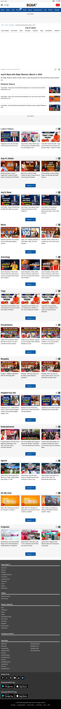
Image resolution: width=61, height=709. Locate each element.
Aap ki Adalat (5, 30)
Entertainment (38, 10)
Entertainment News (6, 616)
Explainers (3, 623)
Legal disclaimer (21, 705)
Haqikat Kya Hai (8, 393)
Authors (3, 585)
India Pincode (4, 598)
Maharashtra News (35, 643)
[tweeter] (6, 677)
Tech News (4, 621)
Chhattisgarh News (6, 661)
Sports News (4, 619)
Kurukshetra (6, 325)
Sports (30, 10)
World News (4, 610)
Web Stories (4, 588)
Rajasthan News (34, 646)
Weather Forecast (5, 596)
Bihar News (4, 643)
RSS (49, 705)
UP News (3, 659)
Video (6, 25)
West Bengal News (35, 650)
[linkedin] (18, 677)
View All (30, 186)
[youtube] (14, 677)
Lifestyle (56, 10)
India (13, 10)
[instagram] (10, 677)
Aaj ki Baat (14, 30)
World (25, 10)
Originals (35, 30)
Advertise (3, 572)
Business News (5, 625)
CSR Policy (39, 705)
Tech (45, 10)
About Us (3, 570)
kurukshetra (48, 30)
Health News (4, 628)
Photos (50, 10)
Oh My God (6, 493)
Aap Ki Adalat (7, 158)
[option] (10, 139)
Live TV (3, 583)
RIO (45, 705)
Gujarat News (4, 664)
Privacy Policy (30, 705)
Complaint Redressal (6, 574)
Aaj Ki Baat (11, 25)
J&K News (3, 666)
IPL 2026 (18, 10)
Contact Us (4, 568)
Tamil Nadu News (5, 657)
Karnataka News (5, 668)
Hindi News (4, 581)
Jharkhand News (5, 650)
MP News (3, 652)
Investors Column (5, 579)
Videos (8, 10)
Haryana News (4, 648)
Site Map (13, 705)
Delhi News (4, 646)
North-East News (5, 655)
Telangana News (34, 648)
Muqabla (5, 359)
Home (2, 10)
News (2, 25)
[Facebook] (2, 677)
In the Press (4, 576)
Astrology (27, 30)
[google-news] (22, 677)
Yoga (41, 30)
